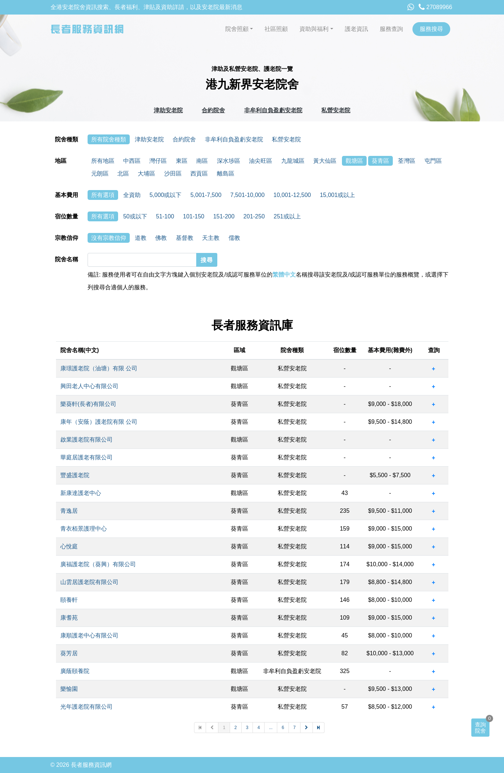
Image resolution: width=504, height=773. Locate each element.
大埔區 (146, 173)
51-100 (165, 216)
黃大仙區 (324, 161)
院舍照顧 (237, 29)
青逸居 (69, 511)
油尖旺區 (260, 161)
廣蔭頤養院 (74, 671)
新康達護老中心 (80, 493)
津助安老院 (168, 110)
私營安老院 (335, 110)
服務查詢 (391, 29)
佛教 (161, 238)
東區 (182, 161)
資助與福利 (313, 29)
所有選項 (102, 195)
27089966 (435, 7)
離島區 (225, 173)
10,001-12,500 (292, 195)
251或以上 (287, 216)
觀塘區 (354, 161)
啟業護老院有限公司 (86, 439)
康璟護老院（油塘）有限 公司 (98, 368)
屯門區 (433, 161)
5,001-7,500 (205, 195)
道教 (140, 238)
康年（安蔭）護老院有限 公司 (98, 422)
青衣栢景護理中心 (83, 529)
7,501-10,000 (247, 195)
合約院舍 (213, 110)
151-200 (224, 216)
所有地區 (102, 161)
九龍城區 (293, 161)
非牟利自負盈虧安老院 (273, 110)
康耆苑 (69, 618)
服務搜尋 (431, 29)
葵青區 (380, 161)
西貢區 (199, 173)
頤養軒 (69, 600)
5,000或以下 (165, 195)
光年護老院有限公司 (86, 707)
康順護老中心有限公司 (89, 635)
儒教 (234, 238)
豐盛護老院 (74, 475)
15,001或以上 (337, 195)
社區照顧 (276, 29)
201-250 (254, 216)
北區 (123, 173)
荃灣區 (406, 161)
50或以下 (135, 216)
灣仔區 (158, 161)
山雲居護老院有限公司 (89, 582)
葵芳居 (69, 653)
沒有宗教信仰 (108, 238)
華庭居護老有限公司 (86, 457)
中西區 (132, 161)
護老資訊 (356, 29)
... (271, 727)
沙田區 (173, 173)
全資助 (132, 195)
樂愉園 (69, 689)
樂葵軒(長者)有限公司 (88, 404)
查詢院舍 (480, 727)
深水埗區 (228, 161)
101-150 (193, 216)
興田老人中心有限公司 (89, 386)
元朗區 (100, 173)
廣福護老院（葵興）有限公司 (98, 564)
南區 (202, 161)
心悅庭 (69, 546)
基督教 (184, 238)
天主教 (210, 238)
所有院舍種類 (108, 139)
